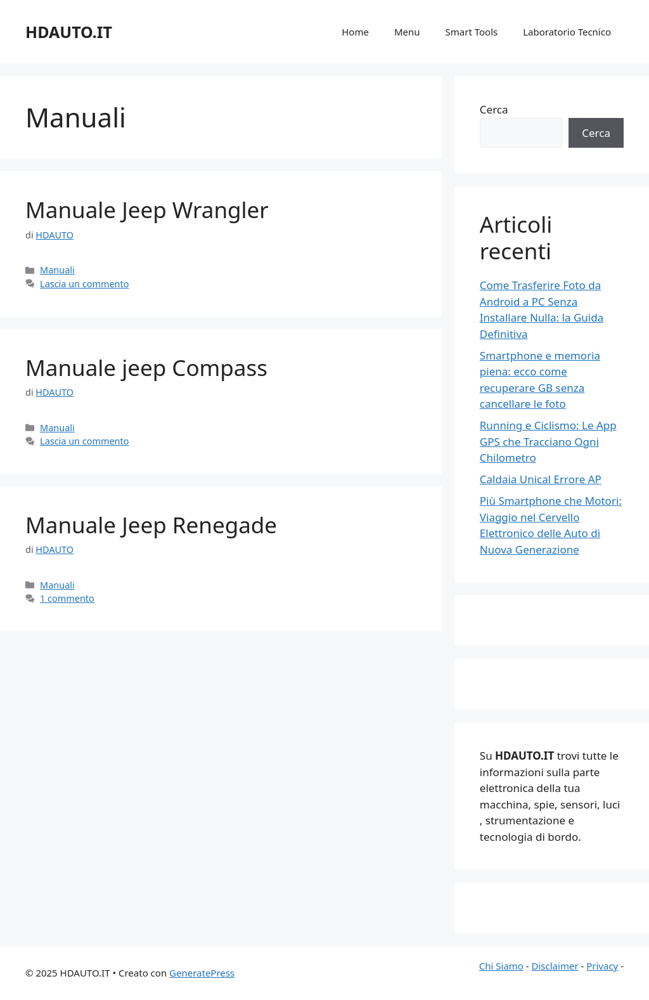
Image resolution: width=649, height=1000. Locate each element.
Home (355, 31)
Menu (407, 31)
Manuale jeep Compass (146, 367)
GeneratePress (202, 972)
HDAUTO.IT (68, 31)
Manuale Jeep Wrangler (147, 209)
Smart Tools (472, 31)
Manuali (57, 270)
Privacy (602, 965)
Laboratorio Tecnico (567, 31)
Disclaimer (555, 965)
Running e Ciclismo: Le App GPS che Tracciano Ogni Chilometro (548, 441)
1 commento (67, 598)
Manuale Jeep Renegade (151, 525)
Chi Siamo (501, 965)
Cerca (494, 109)
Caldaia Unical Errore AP (540, 479)
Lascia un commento (84, 284)
